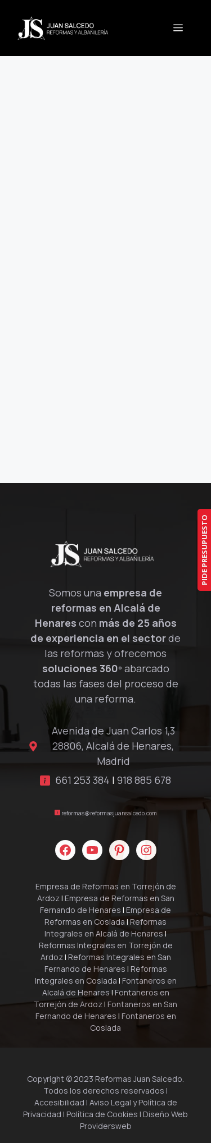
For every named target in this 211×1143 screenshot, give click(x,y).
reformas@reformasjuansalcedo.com (109, 813)
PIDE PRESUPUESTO (204, 550)
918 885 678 (144, 780)
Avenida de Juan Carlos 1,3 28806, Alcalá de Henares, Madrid (113, 746)
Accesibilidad (59, 1102)
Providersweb (106, 1126)
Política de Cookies (102, 1114)
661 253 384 (82, 780)
